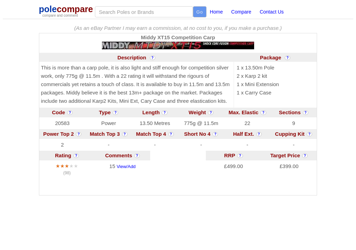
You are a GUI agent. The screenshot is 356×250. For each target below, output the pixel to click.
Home (216, 12)
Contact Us (272, 12)
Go (199, 12)
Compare (241, 12)
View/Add (126, 166)
